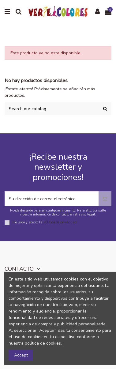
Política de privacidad (60, 222)
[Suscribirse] (105, 198)
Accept (21, 355)
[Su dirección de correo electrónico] (52, 198)
